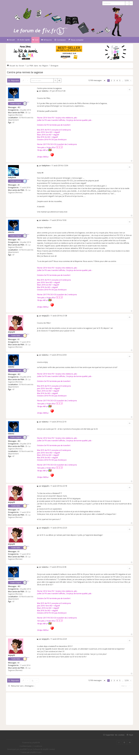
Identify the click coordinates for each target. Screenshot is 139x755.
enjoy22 (11, 332)
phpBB (22, 749)
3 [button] (114, 80)
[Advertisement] (69, 708)
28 (18, 185)
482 (18, 107)
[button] (104, 80)
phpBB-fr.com (35, 752)
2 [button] (111, 80)
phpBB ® (36, 742)
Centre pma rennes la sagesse (25, 72)
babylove (12, 177)
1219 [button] (126, 80)
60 (18, 339)
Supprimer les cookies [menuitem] (115, 735)
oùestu (11, 100)
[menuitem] (46, 40)
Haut (131, 735)
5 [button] (119, 80)
